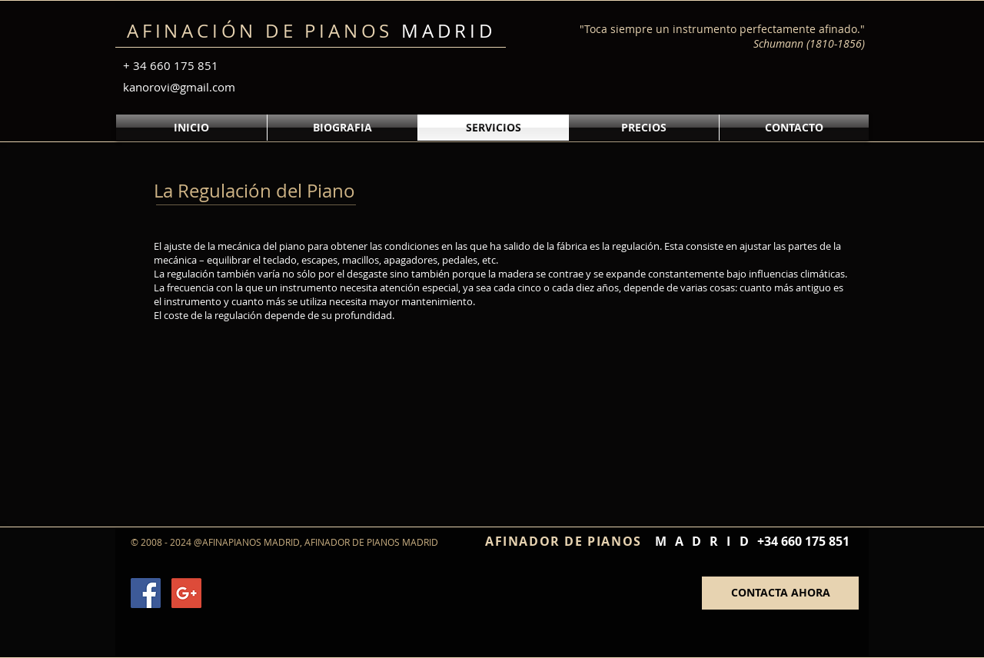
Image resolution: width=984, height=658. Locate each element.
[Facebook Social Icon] (146, 593)
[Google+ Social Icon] (186, 593)
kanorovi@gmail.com (179, 87)
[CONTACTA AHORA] (780, 593)
